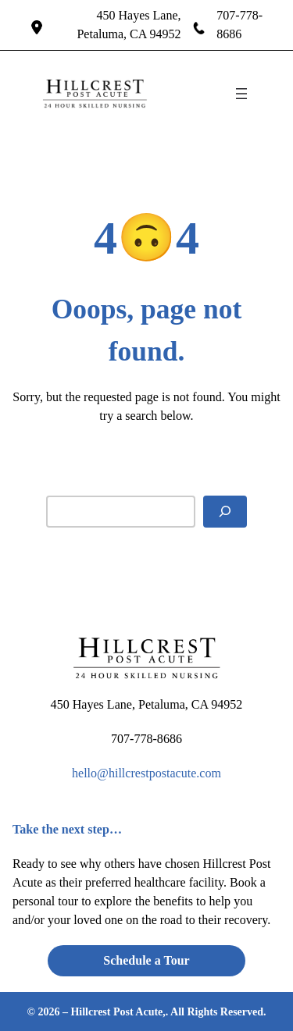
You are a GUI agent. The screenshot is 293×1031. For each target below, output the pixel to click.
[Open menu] (241, 93)
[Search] (225, 512)
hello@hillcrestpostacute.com (146, 773)
